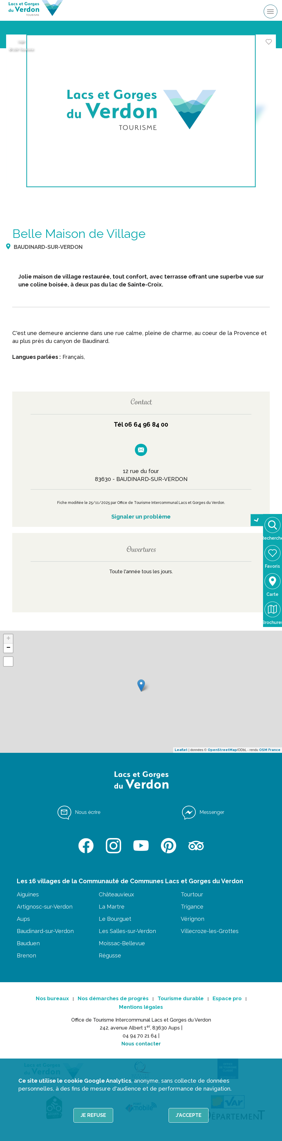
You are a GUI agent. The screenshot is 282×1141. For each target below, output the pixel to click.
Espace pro (227, 998)
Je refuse (93, 1115)
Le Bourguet (115, 919)
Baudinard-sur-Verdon (45, 931)
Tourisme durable (181, 998)
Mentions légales (141, 1007)
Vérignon (192, 919)
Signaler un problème (141, 516)
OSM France (269, 750)
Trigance (192, 906)
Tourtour (192, 894)
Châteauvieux (116, 894)
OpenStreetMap (222, 750)
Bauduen (28, 943)
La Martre (111, 906)
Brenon (26, 955)
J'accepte (189, 1115)
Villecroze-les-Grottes (210, 931)
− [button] (8, 648)
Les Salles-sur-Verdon (127, 931)
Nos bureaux (52, 998)
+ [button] (8, 638)
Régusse (110, 955)
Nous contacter (141, 1044)
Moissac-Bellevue (122, 943)
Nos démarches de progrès (113, 998)
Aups (23, 919)
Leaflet (181, 750)
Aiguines (28, 894)
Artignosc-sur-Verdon (44, 906)
